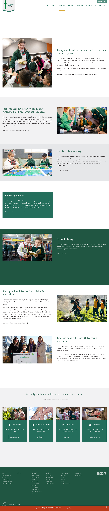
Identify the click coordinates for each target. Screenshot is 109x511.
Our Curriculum (35, 482)
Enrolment (70, 5)
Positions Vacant (78, 476)
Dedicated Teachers (6, 480)
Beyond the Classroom (36, 484)
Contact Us (89, 5)
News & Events (79, 5)
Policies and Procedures (7, 484)
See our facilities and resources (14, 212)
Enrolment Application (50, 478)
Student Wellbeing (35, 476)
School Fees (48, 480)
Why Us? (53, 5)
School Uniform (35, 488)
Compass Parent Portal (65, 484)
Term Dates (63, 480)
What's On (63, 478)
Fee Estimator (49, 482)
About (46, 5)
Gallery (62, 482)
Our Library (34, 486)
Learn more (60, 254)
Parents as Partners (36, 490)
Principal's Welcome (7, 476)
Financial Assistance (50, 484)
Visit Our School (49, 476)
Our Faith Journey (35, 478)
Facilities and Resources (7, 482)
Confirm (69, 508)
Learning (33, 480)
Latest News (63, 476)
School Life (62, 5)
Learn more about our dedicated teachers (15, 131)
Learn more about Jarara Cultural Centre (14, 324)
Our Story (5, 478)
